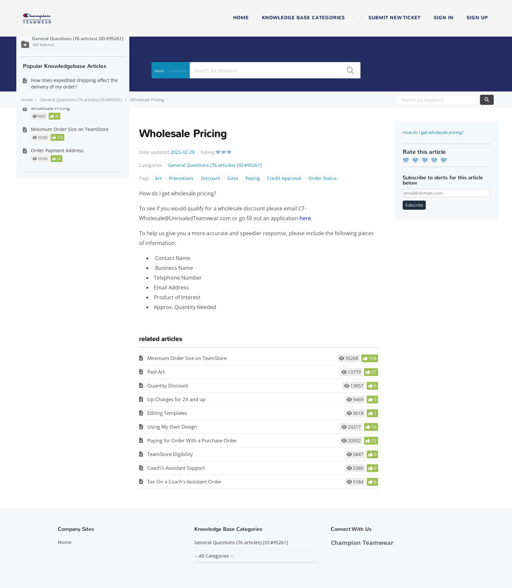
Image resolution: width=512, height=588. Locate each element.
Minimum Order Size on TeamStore (187, 358)
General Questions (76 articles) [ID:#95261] (81, 100)
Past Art (156, 371)
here (305, 218)
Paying (253, 178)
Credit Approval (285, 178)
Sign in (444, 18)
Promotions (182, 178)
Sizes (233, 178)
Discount (211, 178)
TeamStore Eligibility (170, 454)
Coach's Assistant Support (176, 468)
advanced (177, 71)
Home (241, 18)
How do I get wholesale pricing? (433, 132)
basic (159, 71)
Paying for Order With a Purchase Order (192, 440)
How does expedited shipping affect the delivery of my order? (74, 83)
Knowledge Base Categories (303, 18)
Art (159, 178)
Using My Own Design (172, 426)
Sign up (477, 18)
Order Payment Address (57, 150)
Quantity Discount (167, 385)
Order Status (323, 178)
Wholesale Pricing (50, 108)
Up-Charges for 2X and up (176, 399)
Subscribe (414, 205)
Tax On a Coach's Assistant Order (184, 481)
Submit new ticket (394, 18)
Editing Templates (167, 413)
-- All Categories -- (213, 556)
